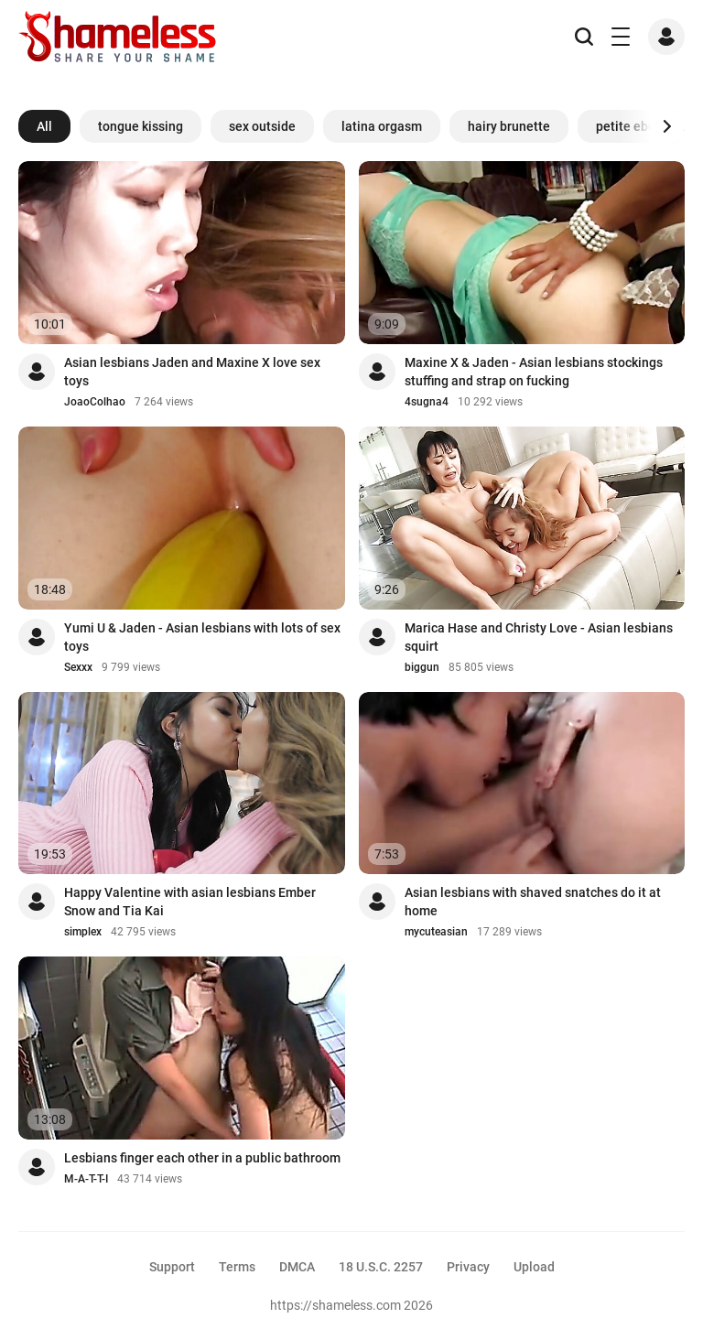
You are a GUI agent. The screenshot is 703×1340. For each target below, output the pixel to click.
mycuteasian (436, 931)
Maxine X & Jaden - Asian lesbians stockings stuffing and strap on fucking (534, 371)
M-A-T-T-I (86, 1178)
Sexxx (78, 667)
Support (172, 1266)
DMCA (297, 1266)
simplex (83, 931)
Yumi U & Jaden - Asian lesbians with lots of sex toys (202, 637)
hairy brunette (509, 126)
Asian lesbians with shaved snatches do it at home (533, 901)
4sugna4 (427, 401)
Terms (237, 1266)
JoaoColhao (94, 401)
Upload (534, 1266)
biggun (422, 667)
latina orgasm (381, 126)
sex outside (262, 126)
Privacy (468, 1266)
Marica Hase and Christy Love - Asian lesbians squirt (539, 637)
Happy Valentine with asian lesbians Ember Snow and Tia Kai (190, 901)
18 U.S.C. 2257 (381, 1266)
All (44, 126)
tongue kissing (140, 126)
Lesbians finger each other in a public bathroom (202, 1158)
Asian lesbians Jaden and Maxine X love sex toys (192, 371)
